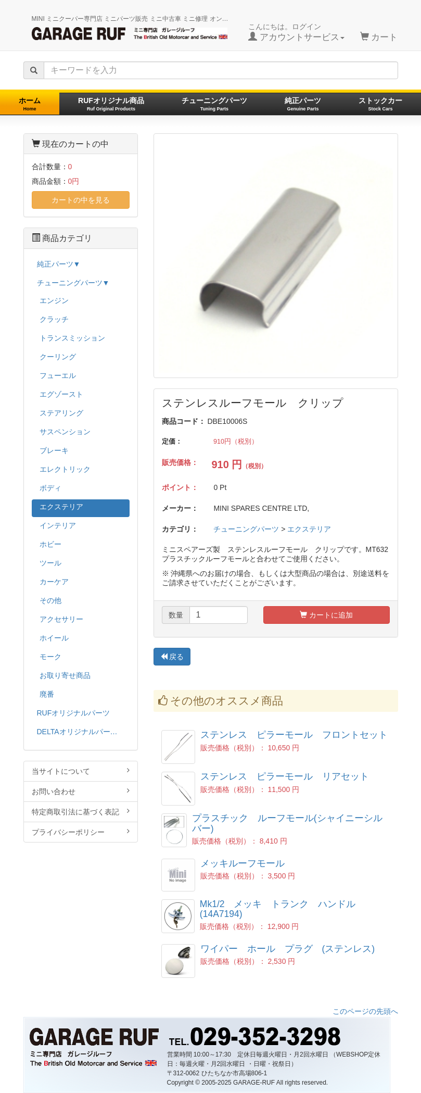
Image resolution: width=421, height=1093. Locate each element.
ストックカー (380, 103)
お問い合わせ (81, 791)
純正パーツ (303, 103)
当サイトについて (81, 771)
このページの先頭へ (365, 1011)
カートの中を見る (81, 200)
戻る (172, 656)
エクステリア (309, 529)
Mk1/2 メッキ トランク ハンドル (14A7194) (282, 909)
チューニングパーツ (214, 103)
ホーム (30, 103)
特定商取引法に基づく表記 (81, 811)
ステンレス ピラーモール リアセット (284, 776)
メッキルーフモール (247, 863)
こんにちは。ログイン (296, 32)
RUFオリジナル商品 (111, 103)
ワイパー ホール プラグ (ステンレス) (287, 949)
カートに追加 (326, 615)
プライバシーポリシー (81, 831)
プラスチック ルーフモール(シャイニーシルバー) (287, 823)
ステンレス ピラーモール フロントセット (294, 735)
